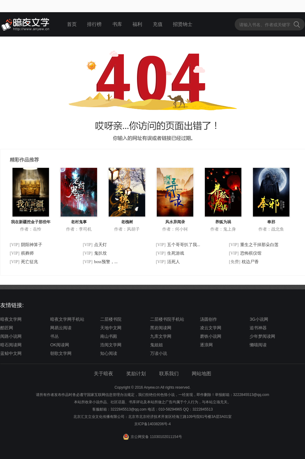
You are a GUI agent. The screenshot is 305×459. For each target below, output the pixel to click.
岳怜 (37, 229)
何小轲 (181, 229)
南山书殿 (108, 336)
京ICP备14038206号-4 (152, 424)
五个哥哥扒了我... (183, 244)
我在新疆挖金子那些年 (31, 222)
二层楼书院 (110, 319)
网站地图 (201, 373)
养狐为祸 (223, 222)
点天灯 (100, 244)
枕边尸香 (250, 262)
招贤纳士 (182, 24)
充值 (158, 24)
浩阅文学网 (110, 344)
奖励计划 (136, 373)
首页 (72, 24)
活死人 (173, 262)
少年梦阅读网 (262, 336)
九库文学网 (160, 336)
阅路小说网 (11, 336)
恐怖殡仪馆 (250, 253)
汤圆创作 (208, 319)
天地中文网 (110, 327)
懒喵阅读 (258, 344)
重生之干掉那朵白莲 (259, 244)
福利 (137, 24)
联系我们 (169, 373)
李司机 (85, 229)
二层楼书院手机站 (167, 319)
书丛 (54, 336)
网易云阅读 (61, 327)
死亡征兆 (29, 262)
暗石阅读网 (11, 344)
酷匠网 (6, 327)
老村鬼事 (79, 222)
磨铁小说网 (210, 336)
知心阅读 (108, 353)
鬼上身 (229, 229)
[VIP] (14, 244)
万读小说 (158, 353)
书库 (117, 24)
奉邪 (271, 222)
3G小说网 (259, 319)
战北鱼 (277, 229)
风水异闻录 (175, 222)
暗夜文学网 (11, 319)
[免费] (234, 262)
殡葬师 (27, 253)
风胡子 (133, 229)
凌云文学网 (210, 327)
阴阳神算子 (31, 244)
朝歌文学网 (61, 353)
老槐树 (127, 222)
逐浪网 (206, 344)
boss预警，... (105, 262)
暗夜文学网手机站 (67, 319)
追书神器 (258, 327)
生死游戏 (175, 253)
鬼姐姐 (156, 344)
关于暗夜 (103, 373)
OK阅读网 (59, 344)
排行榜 (94, 24)
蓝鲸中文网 (11, 353)
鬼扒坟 (100, 253)
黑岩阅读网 (160, 327)
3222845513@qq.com (128, 409)
